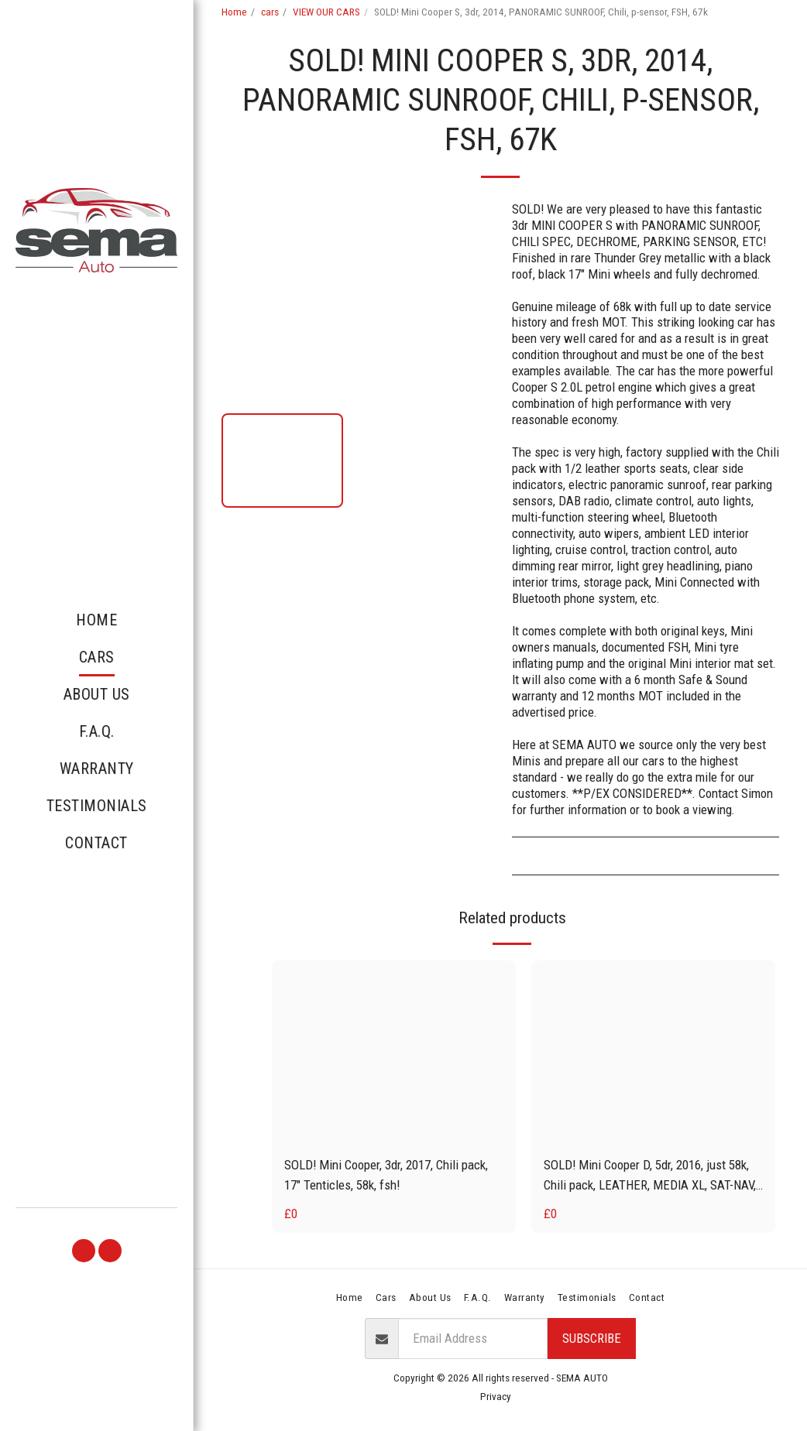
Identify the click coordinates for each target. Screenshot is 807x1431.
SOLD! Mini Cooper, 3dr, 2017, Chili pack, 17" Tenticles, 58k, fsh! (386, 1174)
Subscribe (591, 1338)
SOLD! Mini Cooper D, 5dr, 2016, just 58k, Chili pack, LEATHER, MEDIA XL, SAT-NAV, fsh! (650, 1175)
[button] (83, 1250)
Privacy (495, 1396)
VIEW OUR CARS (326, 12)
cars (270, 12)
